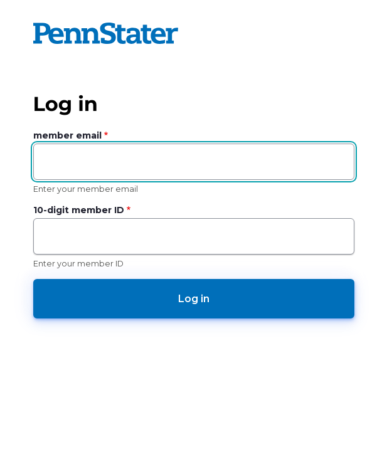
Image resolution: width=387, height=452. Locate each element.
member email (67, 135)
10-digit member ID (78, 210)
